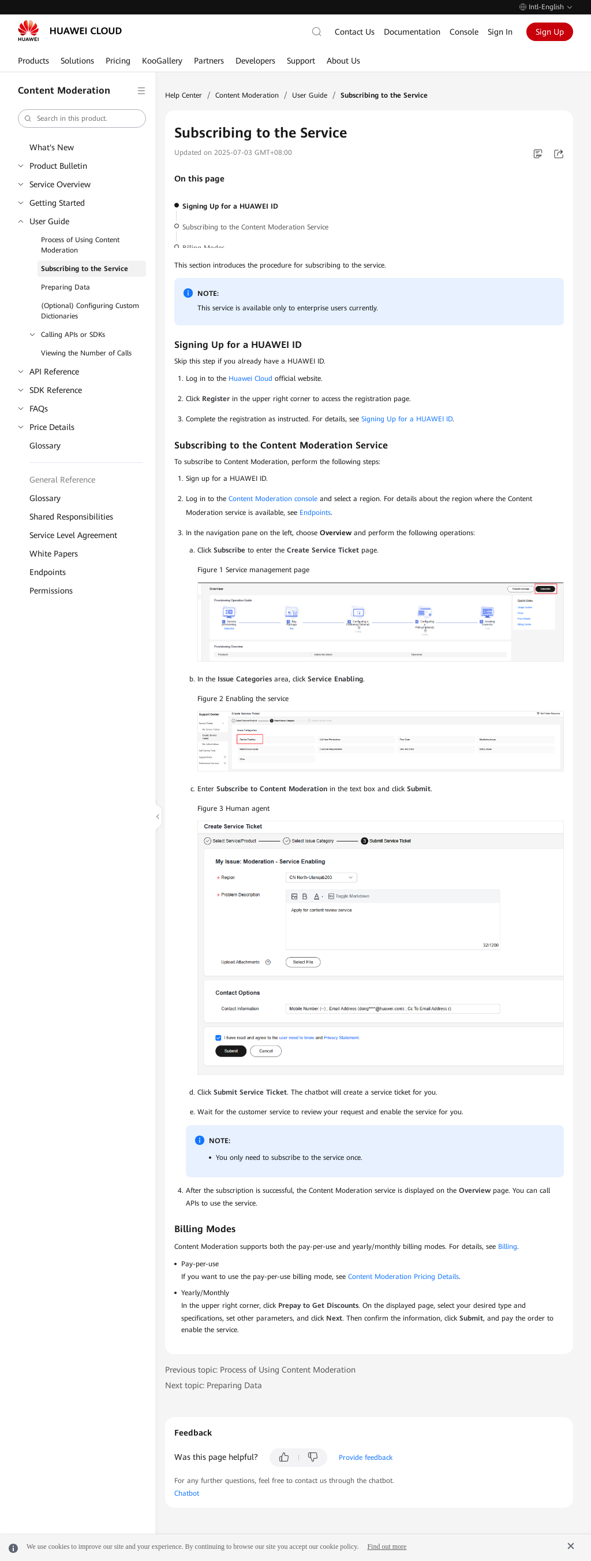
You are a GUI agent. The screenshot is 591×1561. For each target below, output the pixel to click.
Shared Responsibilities (71, 516)
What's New (51, 147)
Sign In (500, 31)
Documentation (412, 31)
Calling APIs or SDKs (73, 335)
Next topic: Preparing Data (213, 1385)
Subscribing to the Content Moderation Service (255, 227)
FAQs (38, 408)
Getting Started (57, 202)
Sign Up (550, 31)
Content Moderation (247, 95)
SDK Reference (55, 390)
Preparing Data (65, 287)
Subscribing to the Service (84, 269)
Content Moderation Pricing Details (403, 1277)
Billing (507, 1247)
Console (464, 31)
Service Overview (60, 184)
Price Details (51, 427)
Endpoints (47, 572)
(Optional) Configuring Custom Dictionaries (90, 311)
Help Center (183, 95)
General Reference (62, 479)
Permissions (51, 590)
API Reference (54, 371)
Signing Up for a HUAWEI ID (230, 206)
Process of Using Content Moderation (80, 245)
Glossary (45, 445)
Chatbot (186, 1493)
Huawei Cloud (250, 379)
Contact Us (355, 31)
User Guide (49, 221)
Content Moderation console (273, 499)
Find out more (386, 1547)
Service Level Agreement (73, 535)
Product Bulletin (58, 165)
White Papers (53, 553)
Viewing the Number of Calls (86, 353)
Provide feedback (365, 1458)
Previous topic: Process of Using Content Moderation (260, 1369)
